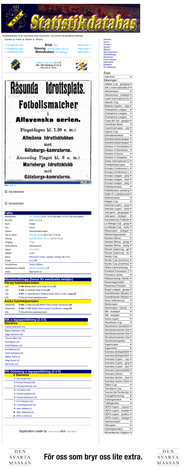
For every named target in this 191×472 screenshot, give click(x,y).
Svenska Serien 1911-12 (58, 49)
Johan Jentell (53, 431)
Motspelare (108, 57)
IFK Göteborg (61, 52)
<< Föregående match (13, 45)
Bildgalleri (108, 65)
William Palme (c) (12, 357)
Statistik (28, 39)
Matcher (39, 39)
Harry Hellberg (41, 294)
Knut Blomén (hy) (12, 349)
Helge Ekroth (47, 286)
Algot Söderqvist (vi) (25, 412)
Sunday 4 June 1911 (44, 63)
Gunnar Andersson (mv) (15, 327)
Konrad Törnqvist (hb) (25, 382)
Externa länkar (110, 60)
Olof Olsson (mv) (23, 379)
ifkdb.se (12, 185)
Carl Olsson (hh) (23, 390)
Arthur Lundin (60, 294)
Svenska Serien (36, 235)
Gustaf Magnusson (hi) (26, 405)
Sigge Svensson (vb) (14, 334)
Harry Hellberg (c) (24, 408)
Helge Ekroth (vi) (12, 360)
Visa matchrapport (14, 191)
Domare (107, 44)
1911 (56, 45)
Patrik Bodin (71, 431)
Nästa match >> (84, 45)
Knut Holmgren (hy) (24, 401)
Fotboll (18, 39)
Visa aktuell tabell (14, 203)
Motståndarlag (110, 54)
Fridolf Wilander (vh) (13, 346)
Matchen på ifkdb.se (39, 268)
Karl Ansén (63, 305)
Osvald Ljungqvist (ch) (26, 394)
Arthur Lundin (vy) (24, 416)
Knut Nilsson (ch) (12, 342)
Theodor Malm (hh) (13, 338)
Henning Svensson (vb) (26, 386)
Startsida (8, 39)
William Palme (45, 305)
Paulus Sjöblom (36, 264)
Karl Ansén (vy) (11, 364)
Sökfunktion (109, 62)
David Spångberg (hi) (14, 353)
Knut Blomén (56, 308)
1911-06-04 (34, 250)
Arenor (106, 42)
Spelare (107, 47)
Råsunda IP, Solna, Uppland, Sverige (45, 257)
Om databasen (110, 67)
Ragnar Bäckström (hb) (15, 331)
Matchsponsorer (110, 52)
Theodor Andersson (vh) (26, 397)
